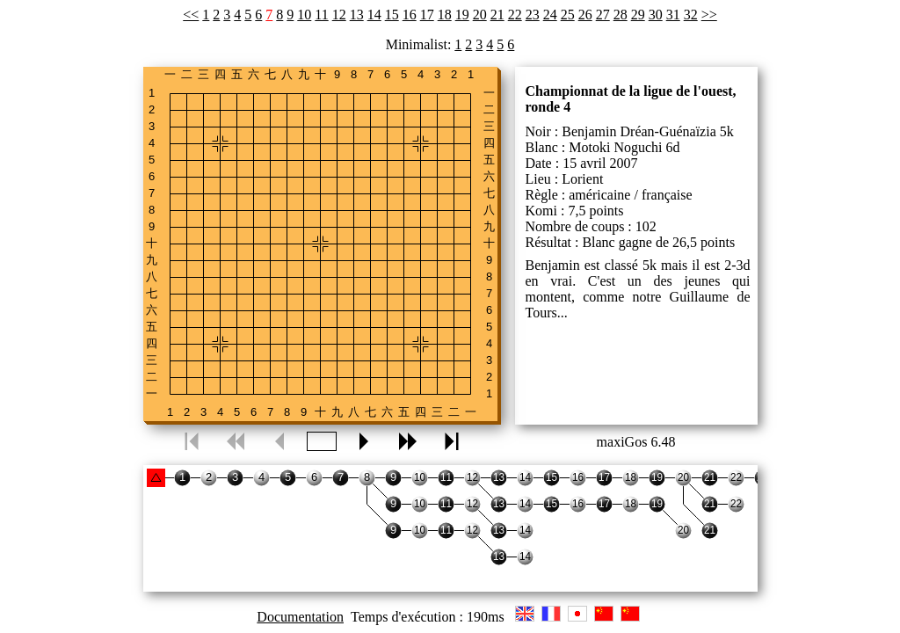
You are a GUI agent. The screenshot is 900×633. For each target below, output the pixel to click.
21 (497, 14)
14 (374, 14)
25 (568, 14)
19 (462, 14)
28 (620, 14)
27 (603, 14)
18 (445, 14)
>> (709, 14)
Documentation (300, 616)
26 (585, 14)
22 (515, 14)
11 (321, 14)
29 (638, 14)
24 (550, 14)
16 (410, 14)
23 (533, 14)
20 (480, 14)
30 (656, 14)
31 (673, 14)
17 (427, 14)
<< (191, 14)
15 (392, 14)
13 (357, 14)
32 (691, 14)
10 (304, 14)
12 (339, 14)
